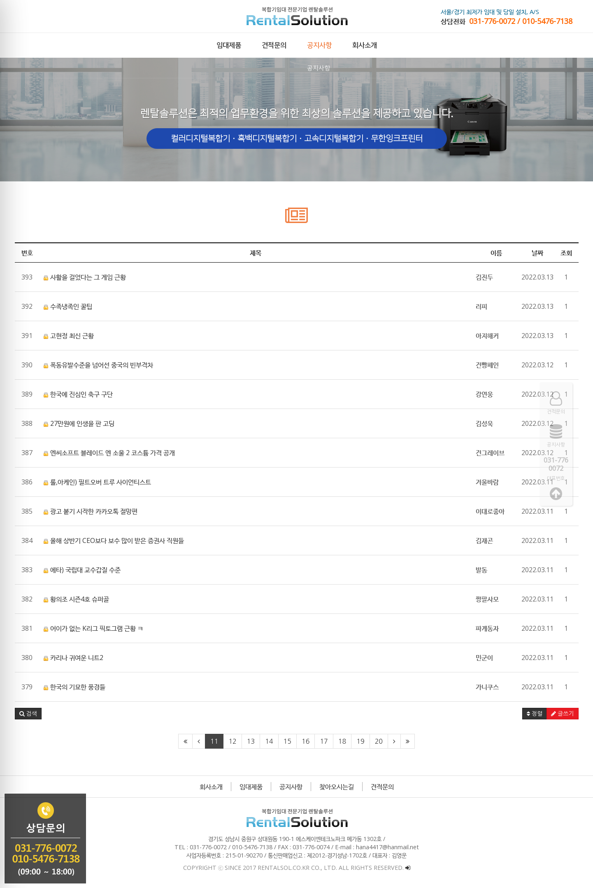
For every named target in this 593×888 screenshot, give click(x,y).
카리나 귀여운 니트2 (73, 657)
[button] (28, 713)
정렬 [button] (534, 714)
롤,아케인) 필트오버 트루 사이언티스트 (97, 481)
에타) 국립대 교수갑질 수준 (82, 569)
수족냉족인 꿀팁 (68, 306)
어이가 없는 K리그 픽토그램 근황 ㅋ (93, 628)
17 (324, 741)
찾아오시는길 (336, 786)
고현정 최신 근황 (69, 335)
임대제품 (251, 786)
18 (342, 741)
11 (214, 741)
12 (232, 741)
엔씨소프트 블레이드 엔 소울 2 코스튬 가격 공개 (109, 452)
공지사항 (290, 786)
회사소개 (211, 786)
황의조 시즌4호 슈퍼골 (76, 599)
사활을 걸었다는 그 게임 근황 (85, 277)
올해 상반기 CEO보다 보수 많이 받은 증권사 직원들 (114, 540)
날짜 (537, 252)
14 (269, 741)
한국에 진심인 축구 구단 (78, 394)
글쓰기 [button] (562, 714)
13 (251, 741)
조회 (566, 252)
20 (379, 741)
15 (287, 741)
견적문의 (382, 786)
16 (305, 741)
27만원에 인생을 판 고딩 (79, 423)
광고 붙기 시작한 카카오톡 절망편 (90, 511)
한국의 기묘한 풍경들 (74, 686)
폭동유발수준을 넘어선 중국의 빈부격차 (98, 364)
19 (360, 741)
